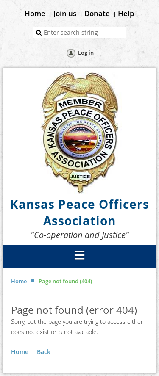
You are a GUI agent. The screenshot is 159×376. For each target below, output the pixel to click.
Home (35, 13)
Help (126, 13)
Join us (64, 13)
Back (43, 352)
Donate (97, 13)
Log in (86, 52)
